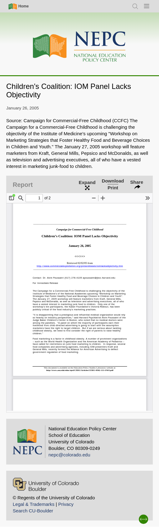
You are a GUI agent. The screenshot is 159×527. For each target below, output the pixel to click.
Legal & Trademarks (33, 504)
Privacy (65, 504)
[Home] (79, 46)
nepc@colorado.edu (69, 454)
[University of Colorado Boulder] (46, 484)
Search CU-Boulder (33, 510)
